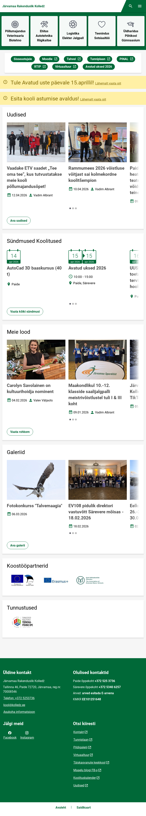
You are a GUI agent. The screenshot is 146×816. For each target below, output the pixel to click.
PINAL (127, 59)
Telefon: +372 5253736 (19, 698)
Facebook (10, 734)
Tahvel (75, 59)
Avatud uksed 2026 (99, 66)
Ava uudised (18, 220)
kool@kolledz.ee (14, 705)
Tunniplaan (101, 59)
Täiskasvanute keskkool (89, 762)
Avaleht (61, 807)
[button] (70, 208)
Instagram (27, 734)
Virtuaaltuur (66, 67)
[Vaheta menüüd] (139, 6)
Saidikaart (84, 807)
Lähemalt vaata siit (108, 83)
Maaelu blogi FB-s (85, 770)
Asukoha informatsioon (19, 712)
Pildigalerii (80, 747)
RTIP (41, 67)
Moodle (50, 59)
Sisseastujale (23, 59)
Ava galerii (17, 545)
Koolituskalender (84, 778)
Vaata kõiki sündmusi (25, 311)
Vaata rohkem (20, 432)
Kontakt (78, 732)
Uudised (78, 785)
